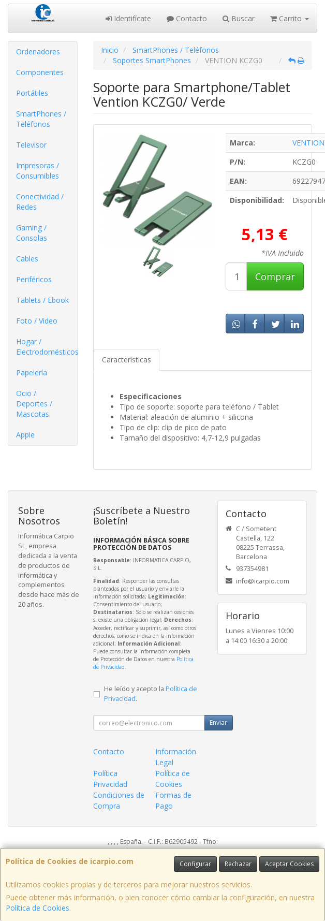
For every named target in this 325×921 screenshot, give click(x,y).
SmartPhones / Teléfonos (41, 119)
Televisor (31, 145)
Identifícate (128, 18)
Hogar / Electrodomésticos (46, 347)
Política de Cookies (37, 908)
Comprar (275, 276)
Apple (25, 435)
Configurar (195, 863)
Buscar (239, 18)
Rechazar (238, 863)
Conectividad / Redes (40, 202)
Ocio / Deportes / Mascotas (34, 403)
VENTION (308, 143)
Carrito (289, 18)
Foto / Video (36, 321)
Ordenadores (38, 51)
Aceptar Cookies (289, 863)
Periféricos (34, 279)
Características (126, 359)
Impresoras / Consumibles (37, 170)
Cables (27, 259)
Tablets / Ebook (42, 300)
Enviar (218, 722)
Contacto (187, 18)
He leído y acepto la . (150, 693)
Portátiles (32, 93)
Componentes (40, 72)
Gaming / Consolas (31, 233)
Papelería (31, 372)
